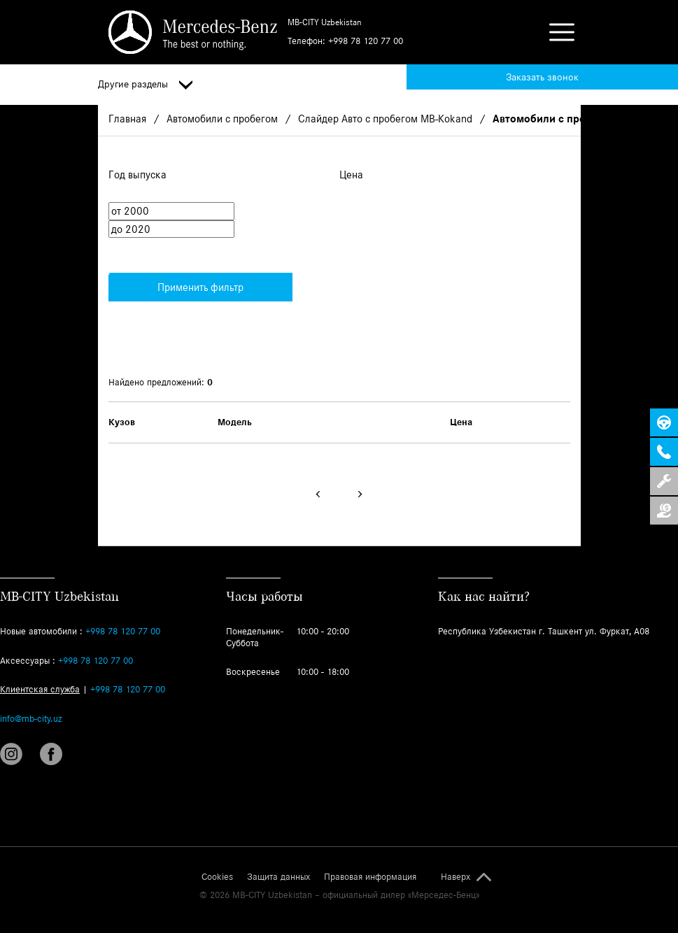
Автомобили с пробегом (222, 118)
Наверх (455, 877)
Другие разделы (145, 85)
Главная (127, 118)
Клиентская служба (40, 689)
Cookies (217, 877)
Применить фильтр (175, 283)
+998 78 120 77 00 (365, 41)
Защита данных (278, 877)
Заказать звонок (542, 77)
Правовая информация (370, 877)
